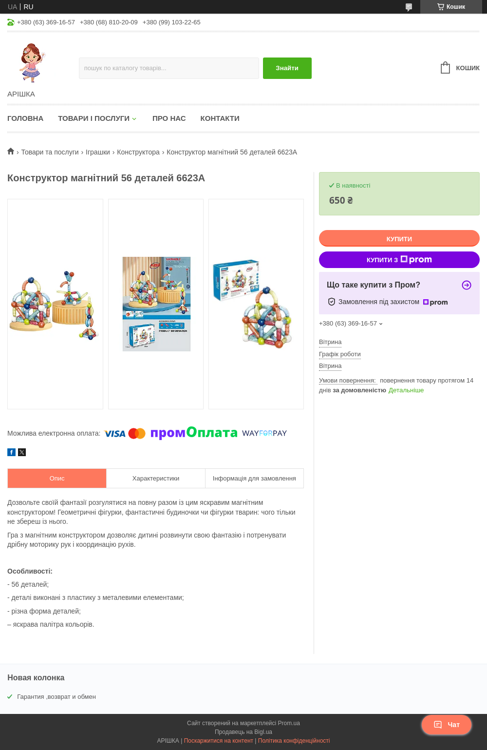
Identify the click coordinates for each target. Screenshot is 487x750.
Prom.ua (289, 723)
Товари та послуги (49, 152)
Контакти (220, 118)
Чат (446, 724)
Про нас (169, 118)
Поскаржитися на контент (218, 740)
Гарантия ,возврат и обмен (56, 696)
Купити (399, 239)
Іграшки (98, 152)
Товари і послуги (94, 118)
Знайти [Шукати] (287, 68)
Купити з (399, 259)
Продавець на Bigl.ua (243, 732)
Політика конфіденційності (294, 740)
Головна (25, 118)
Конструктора (138, 152)
